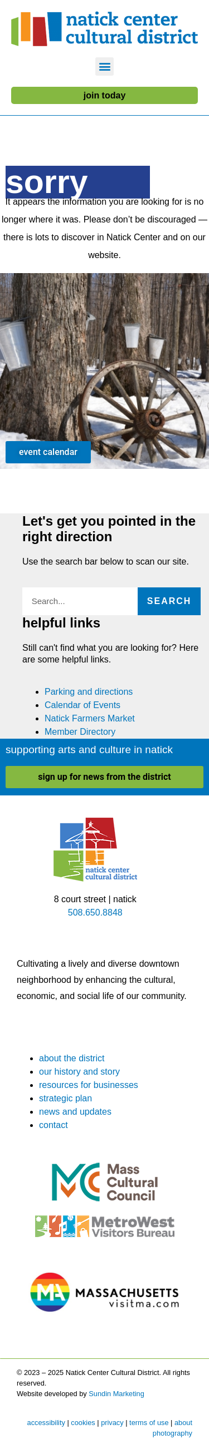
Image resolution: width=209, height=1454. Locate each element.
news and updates (75, 1111)
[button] (104, 66)
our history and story (79, 1071)
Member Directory (80, 731)
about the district (71, 1058)
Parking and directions (89, 691)
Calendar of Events (82, 705)
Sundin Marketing (116, 1393)
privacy (112, 1422)
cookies (83, 1422)
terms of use (148, 1422)
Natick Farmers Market (90, 718)
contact (53, 1125)
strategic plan (65, 1098)
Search (169, 601)
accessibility (46, 1422)
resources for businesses (88, 1085)
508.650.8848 (95, 912)
